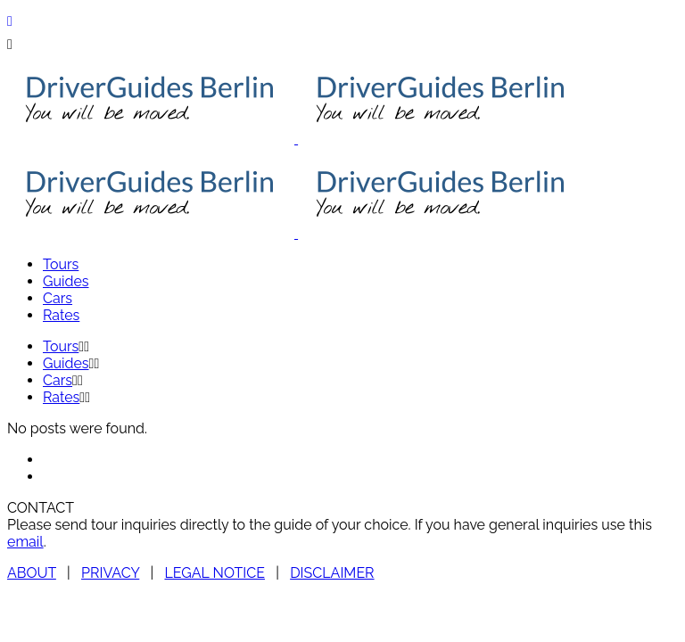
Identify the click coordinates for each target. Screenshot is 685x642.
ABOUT (31, 572)
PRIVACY (110, 572)
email (25, 541)
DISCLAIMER (332, 572)
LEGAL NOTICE (214, 572)
